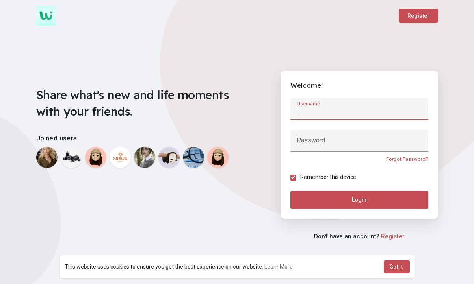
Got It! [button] (397, 267)
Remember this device (328, 177)
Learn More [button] (278, 267)
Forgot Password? (407, 159)
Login (359, 200)
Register (418, 16)
